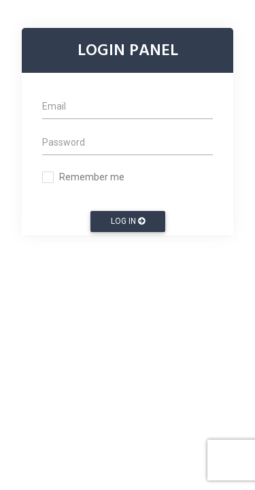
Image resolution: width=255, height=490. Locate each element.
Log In (128, 221)
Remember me (91, 177)
